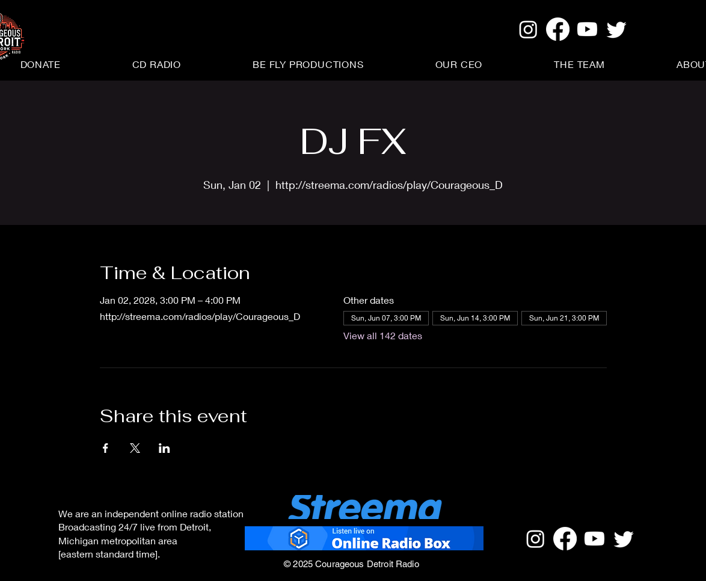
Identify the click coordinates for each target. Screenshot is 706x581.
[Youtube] (587, 29)
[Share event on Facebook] (105, 448)
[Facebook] (557, 29)
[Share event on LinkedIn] (164, 448)
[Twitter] (616, 29)
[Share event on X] (135, 448)
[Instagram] (528, 29)
